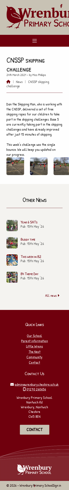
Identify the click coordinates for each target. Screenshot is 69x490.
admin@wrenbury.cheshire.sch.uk (37, 384)
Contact (34, 362)
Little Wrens (34, 346)
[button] (34, 41)
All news (52, 295)
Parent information (34, 340)
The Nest (35, 351)
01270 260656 (36, 389)
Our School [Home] (34, 335)
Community (34, 357)
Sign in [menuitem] (57, 485)
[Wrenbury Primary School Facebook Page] (61, 6)
